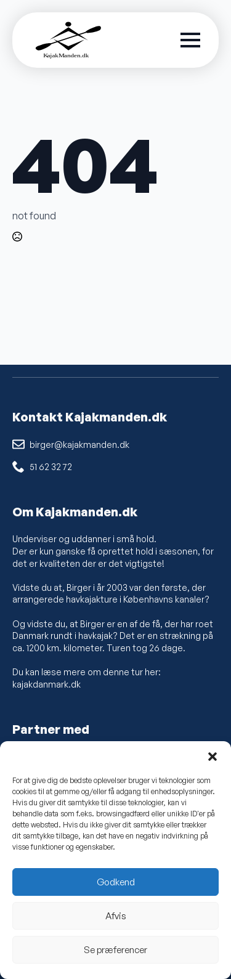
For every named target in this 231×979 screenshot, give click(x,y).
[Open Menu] (190, 40)
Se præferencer (115, 950)
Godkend (116, 882)
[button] (212, 756)
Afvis (115, 916)
